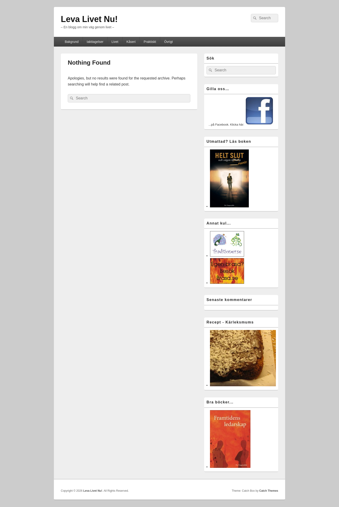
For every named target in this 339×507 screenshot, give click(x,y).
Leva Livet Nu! (89, 19)
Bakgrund (72, 42)
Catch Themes (268, 490)
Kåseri (131, 42)
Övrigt (168, 42)
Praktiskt (150, 42)
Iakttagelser (95, 42)
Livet (114, 42)
